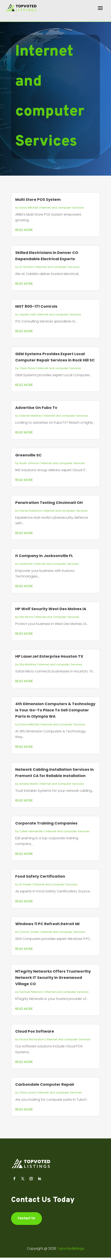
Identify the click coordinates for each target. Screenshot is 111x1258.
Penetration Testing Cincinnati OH (49, 502)
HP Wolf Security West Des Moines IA (50, 608)
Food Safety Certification (40, 876)
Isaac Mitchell (28, 208)
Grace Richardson (31, 1039)
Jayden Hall (27, 314)
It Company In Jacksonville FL (44, 555)
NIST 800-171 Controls (36, 306)
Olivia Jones (27, 1092)
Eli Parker (25, 884)
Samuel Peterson (31, 992)
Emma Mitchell (29, 724)
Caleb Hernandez (31, 831)
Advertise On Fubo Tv (36, 407)
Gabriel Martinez (30, 416)
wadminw (26, 564)
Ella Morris (26, 617)
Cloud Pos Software (34, 1031)
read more (24, 229)
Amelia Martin (28, 784)
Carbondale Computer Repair (44, 1084)
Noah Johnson (29, 463)
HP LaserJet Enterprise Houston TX (49, 656)
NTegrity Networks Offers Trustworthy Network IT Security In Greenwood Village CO (53, 977)
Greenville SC (28, 455)
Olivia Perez (27, 368)
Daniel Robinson (30, 511)
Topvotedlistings (70, 1248)
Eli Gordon (26, 267)
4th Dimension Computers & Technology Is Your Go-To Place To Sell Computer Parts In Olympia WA (55, 710)
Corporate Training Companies (46, 823)
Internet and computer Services (62, 208)
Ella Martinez (27, 664)
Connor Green (29, 932)
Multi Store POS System (38, 199)
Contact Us (26, 1218)
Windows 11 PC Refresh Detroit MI (47, 923)
